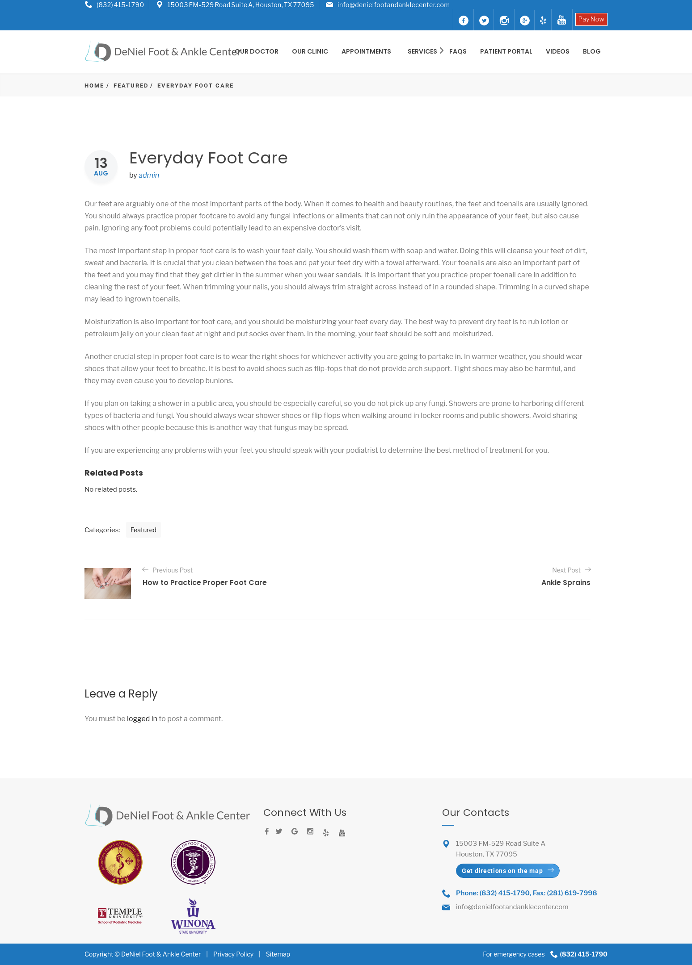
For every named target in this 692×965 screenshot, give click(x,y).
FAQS (458, 51)
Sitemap (278, 954)
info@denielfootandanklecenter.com (394, 4)
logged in (142, 718)
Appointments (366, 51)
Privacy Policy (233, 954)
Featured (131, 85)
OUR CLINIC (310, 51)
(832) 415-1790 (120, 4)
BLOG (592, 51)
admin (149, 175)
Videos (558, 51)
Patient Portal (506, 51)
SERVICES (423, 51)
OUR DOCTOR (256, 51)
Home (94, 85)
